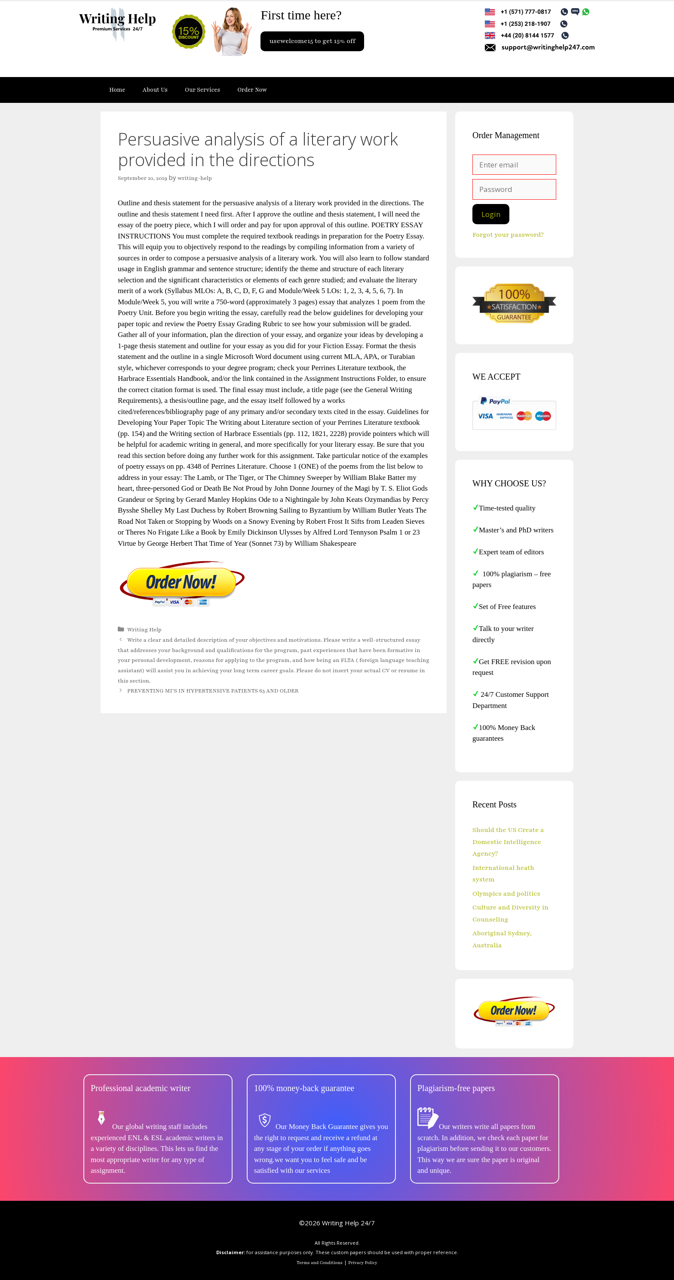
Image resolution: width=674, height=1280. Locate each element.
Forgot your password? (508, 234)
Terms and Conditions (320, 1263)
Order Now (252, 90)
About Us (155, 90)
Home (117, 90)
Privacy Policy (362, 1263)
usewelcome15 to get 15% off (312, 41)
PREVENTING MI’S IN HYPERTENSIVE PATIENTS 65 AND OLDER (213, 691)
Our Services (202, 90)
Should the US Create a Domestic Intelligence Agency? (508, 842)
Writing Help (144, 630)
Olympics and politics (506, 893)
